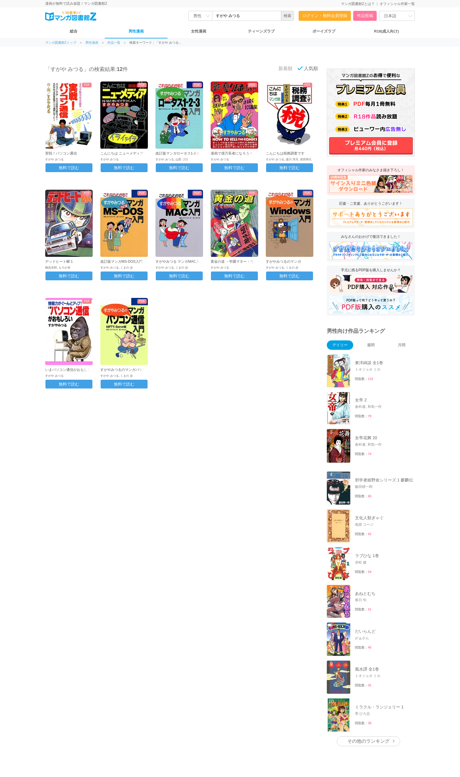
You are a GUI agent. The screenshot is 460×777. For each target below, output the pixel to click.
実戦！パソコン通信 (61, 153)
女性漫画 (198, 31)
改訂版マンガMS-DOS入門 (121, 261)
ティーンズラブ (261, 31)
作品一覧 (113, 42)
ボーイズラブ (323, 31)
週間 (371, 345)
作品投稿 (365, 15)
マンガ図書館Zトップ (60, 42)
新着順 (282, 68)
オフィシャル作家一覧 (397, 4)
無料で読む (69, 167)
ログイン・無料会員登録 (324, 15)
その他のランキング (368, 741)
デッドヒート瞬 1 (59, 261)
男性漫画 (136, 31)
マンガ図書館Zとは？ (358, 4)
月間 (401, 345)
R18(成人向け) (386, 31)
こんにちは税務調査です (285, 153)
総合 (73, 31)
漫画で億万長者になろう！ (232, 153)
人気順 (307, 68)
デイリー (340, 345)
